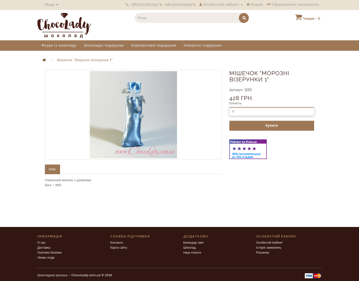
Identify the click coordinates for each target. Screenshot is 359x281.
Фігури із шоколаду (59, 45)
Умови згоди (46, 257)
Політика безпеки (49, 252)
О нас (41, 242)
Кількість (235, 103)
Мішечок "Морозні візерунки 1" (85, 60)
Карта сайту (118, 247)
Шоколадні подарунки (104, 45)
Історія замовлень (268, 247)
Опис (52, 169)
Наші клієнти (192, 252)
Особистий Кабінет (269, 242)
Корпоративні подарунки (153, 45)
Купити (272, 125)
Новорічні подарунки (203, 45)
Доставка (43, 247)
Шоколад (189, 247)
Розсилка (262, 252)
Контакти (116, 242)
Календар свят (193, 242)
